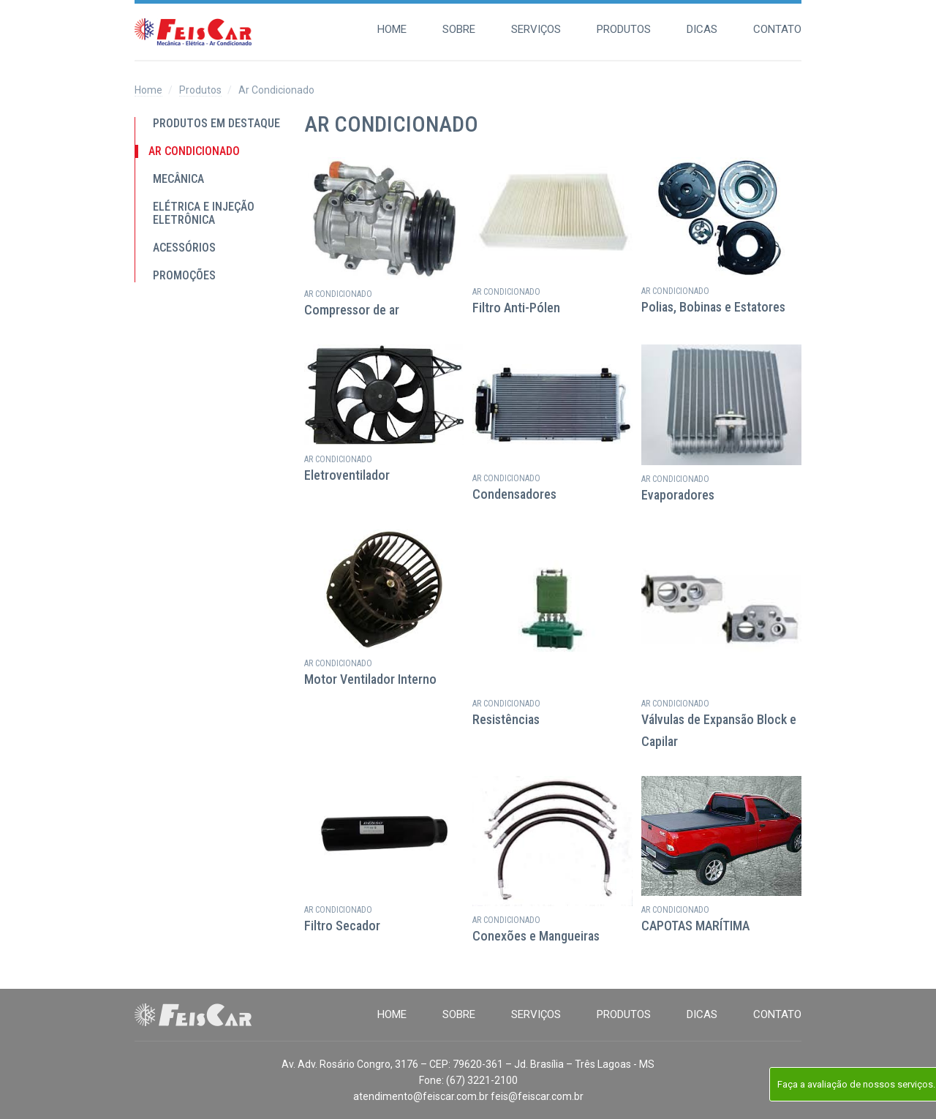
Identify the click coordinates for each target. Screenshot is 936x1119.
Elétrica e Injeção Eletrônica (203, 213)
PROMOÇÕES (184, 275)
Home (392, 29)
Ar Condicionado (194, 151)
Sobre (458, 29)
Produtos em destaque (216, 123)
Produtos (624, 29)
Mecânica (178, 179)
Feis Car (193, 31)
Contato (777, 29)
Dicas (702, 29)
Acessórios (184, 248)
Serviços (536, 29)
